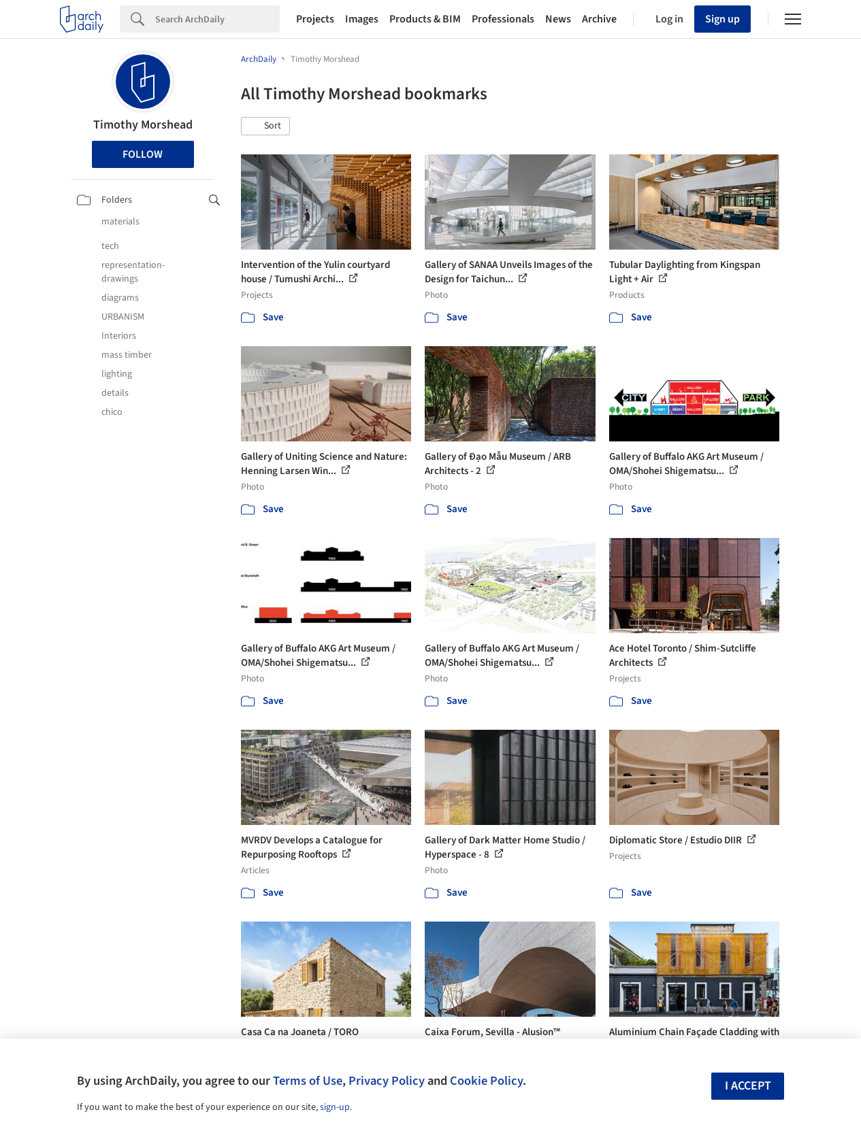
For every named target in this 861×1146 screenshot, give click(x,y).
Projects (315, 19)
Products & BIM (425, 19)
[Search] (217, 19)
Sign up (722, 19)
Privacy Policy (386, 1081)
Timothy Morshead (143, 124)
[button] (265, 126)
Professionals (503, 19)
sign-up (335, 1107)
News (558, 19)
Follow (143, 154)
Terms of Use (307, 1081)
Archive (599, 19)
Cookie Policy (486, 1081)
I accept (748, 1085)
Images (361, 19)
